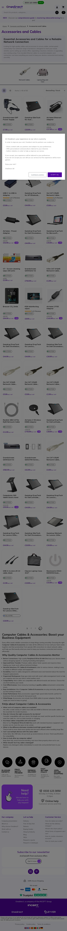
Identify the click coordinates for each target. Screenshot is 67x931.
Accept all (55, 174)
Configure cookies (37, 175)
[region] (33, 157)
